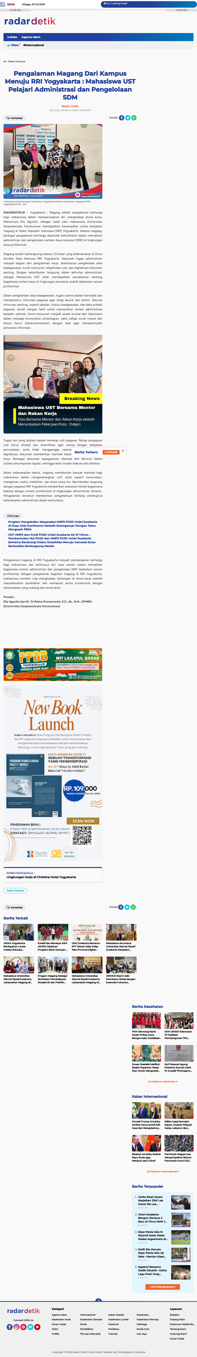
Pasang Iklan (177, 1319)
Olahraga (142, 1324)
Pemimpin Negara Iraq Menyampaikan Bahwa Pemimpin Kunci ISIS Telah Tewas (177, 1157)
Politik (55, 1333)
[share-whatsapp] (134, 117)
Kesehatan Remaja (148, 1319)
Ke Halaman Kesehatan (163, 1081)
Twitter (32, 1329)
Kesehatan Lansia (118, 1319)
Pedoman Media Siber (182, 1324)
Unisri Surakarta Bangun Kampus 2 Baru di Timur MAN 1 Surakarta (151, 1218)
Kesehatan (143, 1314)
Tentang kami (178, 1329)
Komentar (15, 907)
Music (83, 1324)
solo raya (142, 1333)
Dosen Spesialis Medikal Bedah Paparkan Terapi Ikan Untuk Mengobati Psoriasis (145, 1067)
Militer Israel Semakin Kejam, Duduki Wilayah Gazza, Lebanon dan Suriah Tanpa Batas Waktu (178, 1125)
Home (11, 4)
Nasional (113, 1324)
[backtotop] (98, 1301)
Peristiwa (113, 1329)
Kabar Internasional (149, 1097)
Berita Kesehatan (147, 1007)
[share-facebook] (121, 117)
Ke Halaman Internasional (163, 1171)
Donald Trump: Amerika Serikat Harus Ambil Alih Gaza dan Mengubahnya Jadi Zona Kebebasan (146, 1125)
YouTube (40, 1329)
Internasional (34, 45)
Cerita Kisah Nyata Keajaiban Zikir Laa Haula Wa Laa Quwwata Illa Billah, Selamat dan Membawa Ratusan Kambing (151, 1200)
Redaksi (174, 1314)
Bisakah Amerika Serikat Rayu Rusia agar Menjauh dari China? (146, 1157)
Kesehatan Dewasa (91, 1319)
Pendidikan (86, 1329)
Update (111, 452)
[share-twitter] (127, 117)
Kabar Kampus (15, 890)
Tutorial (112, 1333)
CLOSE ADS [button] (15, 10)
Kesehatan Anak (61, 1319)
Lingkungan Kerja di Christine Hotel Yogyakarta (41, 877)
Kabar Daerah (116, 1314)
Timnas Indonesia (90, 1333)
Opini (55, 1329)
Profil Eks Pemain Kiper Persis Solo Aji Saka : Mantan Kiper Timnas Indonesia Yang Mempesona (151, 1253)
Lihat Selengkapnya (162, 1286)
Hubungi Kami (178, 1333)
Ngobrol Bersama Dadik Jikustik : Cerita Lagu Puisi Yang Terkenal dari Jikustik (152, 1270)
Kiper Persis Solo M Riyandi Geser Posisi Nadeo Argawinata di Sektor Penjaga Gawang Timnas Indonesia (152, 1235)
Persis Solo (143, 1329)
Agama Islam (31, 37)
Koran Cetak (59, 1324)
